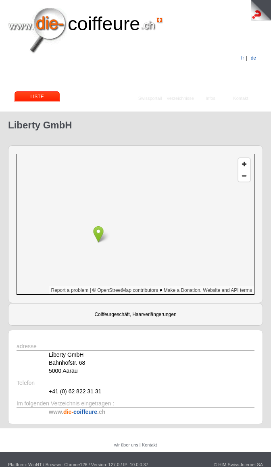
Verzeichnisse (180, 98)
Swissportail (150, 98)
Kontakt (240, 98)
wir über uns (126, 444)
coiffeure (104, 23)
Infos (210, 98)
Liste (37, 96)
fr (242, 58)
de (253, 58)
